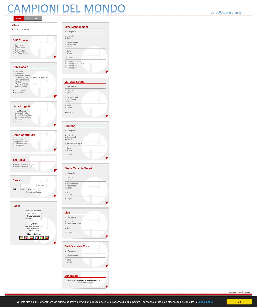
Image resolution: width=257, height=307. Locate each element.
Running (18, 119)
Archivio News (33, 18)
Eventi (69, 53)
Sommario (19, 45)
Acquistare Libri (21, 142)
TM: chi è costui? (73, 62)
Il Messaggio (20, 47)
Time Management (22, 111)
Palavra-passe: (33, 216)
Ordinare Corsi (21, 144)
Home (18, 18)
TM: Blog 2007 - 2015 (75, 64)
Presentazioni (20, 90)
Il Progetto (19, 74)
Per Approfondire (22, 53)
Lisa (16, 121)
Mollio (242, 292)
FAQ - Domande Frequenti (26, 84)
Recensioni (19, 92)
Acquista (70, 57)
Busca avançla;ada (33, 192)
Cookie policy (205, 302)
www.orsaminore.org (23, 166)
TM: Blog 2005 (72, 68)
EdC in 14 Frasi (21, 51)
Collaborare (19, 146)
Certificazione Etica (23, 117)
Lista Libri (70, 36)
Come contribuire (22, 80)
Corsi (68, 38)
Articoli (69, 46)
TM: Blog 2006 (72, 66)
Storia (17, 49)
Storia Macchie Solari (23, 115)
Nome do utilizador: (34, 211)
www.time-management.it (25, 164)
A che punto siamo (22, 76)
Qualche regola (21, 86)
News (68, 51)
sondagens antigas (85, 282)
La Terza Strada (21, 113)
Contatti (18, 82)
